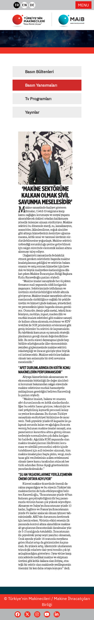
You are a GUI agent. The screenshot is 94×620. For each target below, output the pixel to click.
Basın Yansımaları (41, 85)
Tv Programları (38, 98)
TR (17, 5)
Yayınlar (32, 112)
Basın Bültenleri (39, 71)
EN (24, 5)
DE (32, 5)
